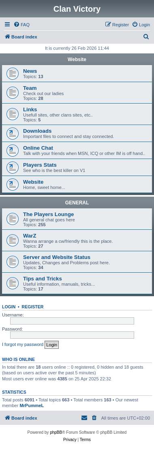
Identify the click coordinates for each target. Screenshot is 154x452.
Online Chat (38, 148)
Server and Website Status (56, 257)
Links (30, 109)
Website (77, 59)
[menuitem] (21, 25)
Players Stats (40, 165)
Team (29, 88)
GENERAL (77, 203)
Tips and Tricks (42, 279)
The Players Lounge (48, 214)
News (30, 71)
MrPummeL (31, 405)
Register (33, 306)
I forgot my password (22, 344)
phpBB (56, 432)
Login (8, 306)
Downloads (37, 131)
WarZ (29, 236)
